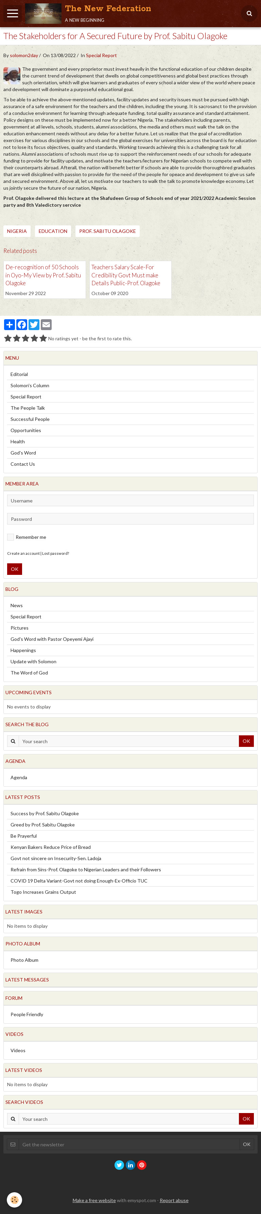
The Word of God (29, 673)
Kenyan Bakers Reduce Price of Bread (51, 847)
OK (14, 569)
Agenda (19, 777)
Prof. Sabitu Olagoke (107, 231)
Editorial (19, 374)
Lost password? (55, 553)
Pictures (20, 628)
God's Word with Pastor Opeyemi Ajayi (52, 639)
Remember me (26, 537)
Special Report (101, 55)
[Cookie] (14, 1200)
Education (53, 231)
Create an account (23, 553)
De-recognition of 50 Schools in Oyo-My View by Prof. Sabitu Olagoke (43, 275)
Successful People (30, 419)
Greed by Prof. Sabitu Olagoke (43, 824)
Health (18, 441)
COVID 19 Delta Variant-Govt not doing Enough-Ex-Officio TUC (79, 881)
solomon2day (24, 55)
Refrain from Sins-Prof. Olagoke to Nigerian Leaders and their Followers (86, 869)
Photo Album (24, 960)
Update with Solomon (33, 661)
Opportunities (26, 430)
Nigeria (17, 231)
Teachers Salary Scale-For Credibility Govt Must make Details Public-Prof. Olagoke (125, 275)
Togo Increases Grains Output (43, 892)
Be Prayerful (24, 836)
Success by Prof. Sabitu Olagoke (45, 813)
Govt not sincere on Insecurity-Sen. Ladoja (56, 858)
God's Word (23, 453)
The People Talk (28, 408)
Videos (18, 1050)
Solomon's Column (30, 385)
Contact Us (23, 464)
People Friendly (27, 1014)
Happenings (23, 650)
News (17, 605)
